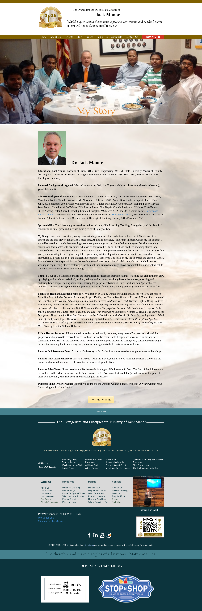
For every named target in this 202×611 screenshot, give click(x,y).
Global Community (49, 502)
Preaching (90, 462)
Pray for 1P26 (118, 496)
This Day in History (141, 465)
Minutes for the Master (51, 521)
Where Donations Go (97, 502)
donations (89, 545)
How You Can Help (97, 499)
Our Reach (46, 499)
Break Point (111, 459)
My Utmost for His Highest (118, 468)
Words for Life (46, 517)
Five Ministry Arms (96, 496)
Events (115, 499)
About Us (45, 488)
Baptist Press (68, 468)
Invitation (116, 493)
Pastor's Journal (69, 462)
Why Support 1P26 (97, 490)
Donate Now (94, 488)
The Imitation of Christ (116, 465)
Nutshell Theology (120, 490)
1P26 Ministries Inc (122, 214)
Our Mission (46, 491)
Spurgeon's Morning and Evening (148, 459)
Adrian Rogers (91, 468)
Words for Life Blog (71, 488)
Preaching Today (69, 459)
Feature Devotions (70, 499)
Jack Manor (117, 502)
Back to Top (101, 412)
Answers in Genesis (115, 462)
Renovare (137, 462)
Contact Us (117, 488)
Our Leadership (48, 496)
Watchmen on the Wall (72, 465)
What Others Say (96, 493)
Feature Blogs (68, 490)
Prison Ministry (69, 502)
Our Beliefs (46, 493)
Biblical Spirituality (93, 459)
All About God (91, 465)
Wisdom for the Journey (73, 496)
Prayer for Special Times (73, 493)
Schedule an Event (149, 510)
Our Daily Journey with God (145, 468)
